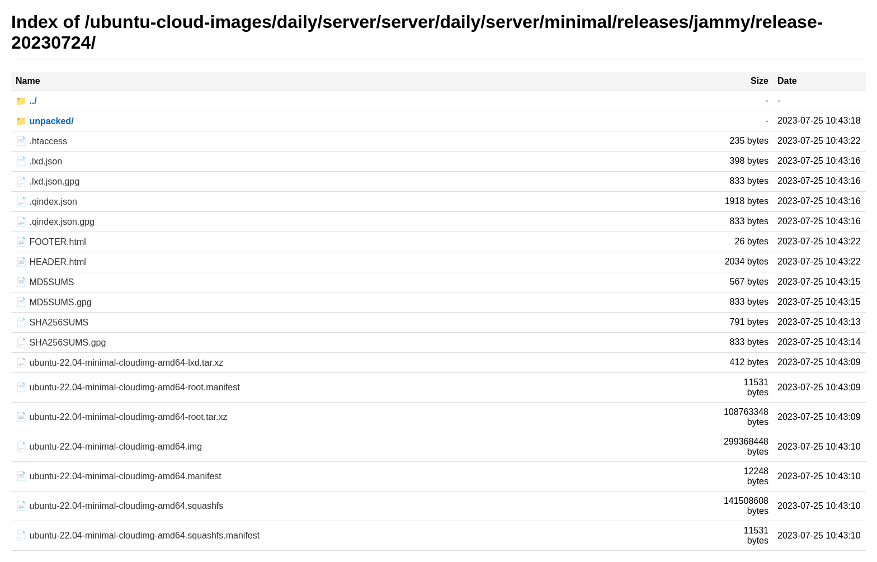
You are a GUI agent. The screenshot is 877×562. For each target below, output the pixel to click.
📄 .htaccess (41, 141)
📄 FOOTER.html (51, 242)
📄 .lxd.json (39, 161)
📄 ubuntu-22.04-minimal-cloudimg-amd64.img (109, 446)
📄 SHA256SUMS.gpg (61, 342)
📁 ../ (26, 101)
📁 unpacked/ (45, 121)
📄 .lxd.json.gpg (47, 181)
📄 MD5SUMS (45, 282)
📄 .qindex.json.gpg (55, 221)
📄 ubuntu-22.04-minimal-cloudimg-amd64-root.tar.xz (121, 417)
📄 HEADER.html (51, 262)
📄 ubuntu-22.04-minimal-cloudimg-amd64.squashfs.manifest (138, 535)
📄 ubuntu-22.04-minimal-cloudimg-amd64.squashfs (119, 506)
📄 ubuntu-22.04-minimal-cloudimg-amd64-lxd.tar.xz (119, 362)
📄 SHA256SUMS (52, 322)
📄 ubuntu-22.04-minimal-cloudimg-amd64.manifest (118, 476)
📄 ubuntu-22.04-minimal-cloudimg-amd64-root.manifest (128, 387)
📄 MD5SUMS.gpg (54, 302)
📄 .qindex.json (46, 201)
